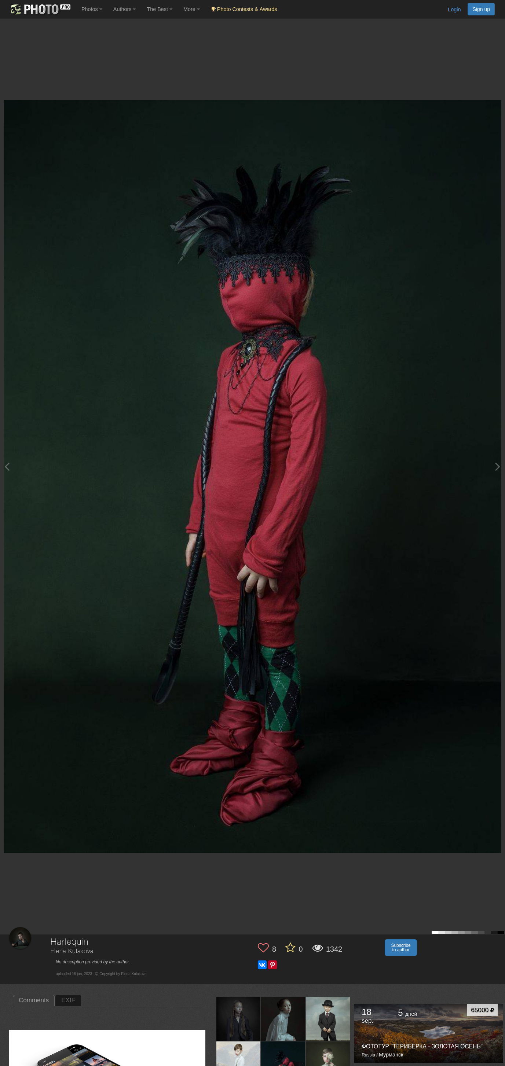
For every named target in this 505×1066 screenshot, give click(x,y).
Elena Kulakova (72, 951)
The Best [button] (159, 9)
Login (454, 9)
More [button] (191, 9)
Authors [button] (124, 9)
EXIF (68, 1000)
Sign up (481, 9)
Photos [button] (91, 9)
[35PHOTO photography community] (39, 9)
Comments (34, 1000)
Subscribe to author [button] (400, 947)
